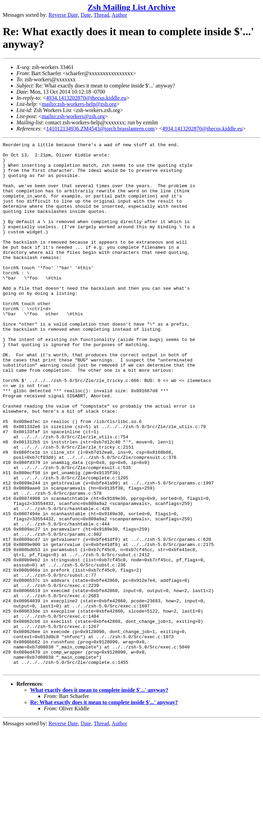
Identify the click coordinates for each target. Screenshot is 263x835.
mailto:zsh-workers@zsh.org (73, 116)
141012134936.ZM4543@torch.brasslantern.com (100, 129)
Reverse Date (63, 15)
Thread (101, 15)
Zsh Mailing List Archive (131, 7)
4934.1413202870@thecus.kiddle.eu (86, 98)
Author (119, 15)
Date (86, 15)
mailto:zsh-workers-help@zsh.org (79, 104)
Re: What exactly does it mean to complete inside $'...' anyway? (104, 808)
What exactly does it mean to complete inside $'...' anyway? (99, 795)
